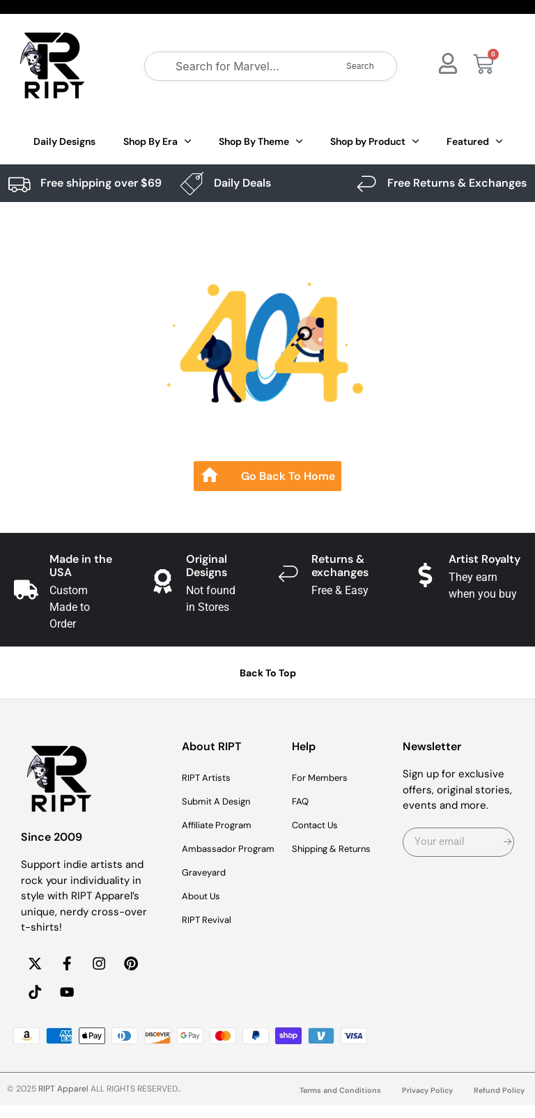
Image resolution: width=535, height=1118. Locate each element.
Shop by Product (374, 141)
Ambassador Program (212, 857)
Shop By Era (157, 141)
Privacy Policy (422, 1103)
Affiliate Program (222, 825)
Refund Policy (498, 1103)
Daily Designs (64, 141)
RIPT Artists (210, 778)
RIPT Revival (211, 937)
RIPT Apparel (63, 1102)
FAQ (301, 802)
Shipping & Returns (339, 849)
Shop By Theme (260, 141)
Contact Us (320, 825)
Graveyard (207, 889)
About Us (204, 913)
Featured (474, 141)
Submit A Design (222, 802)
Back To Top (268, 673)
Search (360, 66)
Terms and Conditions (329, 1103)
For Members (324, 778)
